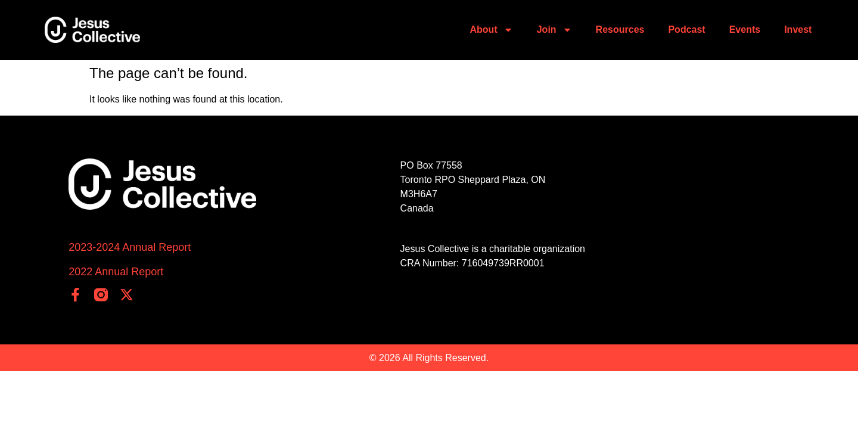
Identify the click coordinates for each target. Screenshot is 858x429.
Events (744, 29)
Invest (798, 29)
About (491, 30)
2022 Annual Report (116, 272)
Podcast (686, 29)
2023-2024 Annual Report (130, 247)
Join (554, 30)
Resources (620, 29)
